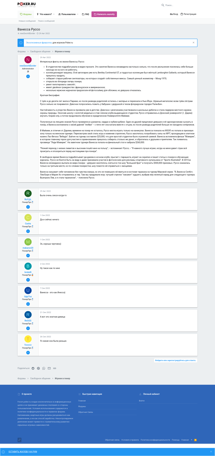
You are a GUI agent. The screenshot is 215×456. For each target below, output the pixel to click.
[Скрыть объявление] (193, 42)
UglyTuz (28, 296)
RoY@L (28, 199)
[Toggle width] (19, 440)
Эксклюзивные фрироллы (39, 42)
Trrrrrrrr (27, 345)
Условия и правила (130, 440)
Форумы (82, 406)
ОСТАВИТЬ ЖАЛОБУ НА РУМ (23, 451)
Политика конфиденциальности (155, 440)
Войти (142, 401)
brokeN (28, 272)
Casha (28, 223)
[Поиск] (178, 5)
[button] (54, 14)
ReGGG (28, 320)
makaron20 (28, 248)
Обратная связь (85, 412)
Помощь (176, 440)
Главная (82, 401)
